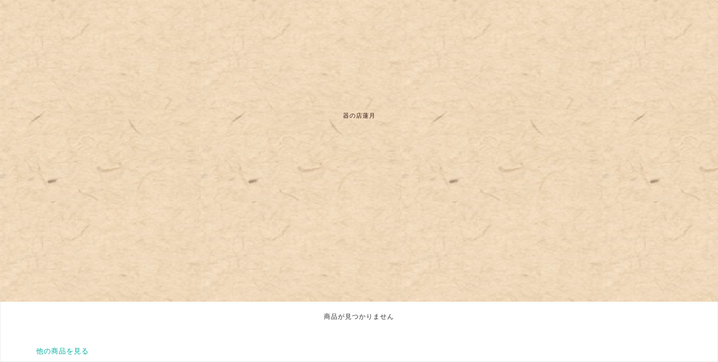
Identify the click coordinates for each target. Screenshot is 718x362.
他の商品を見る (62, 351)
